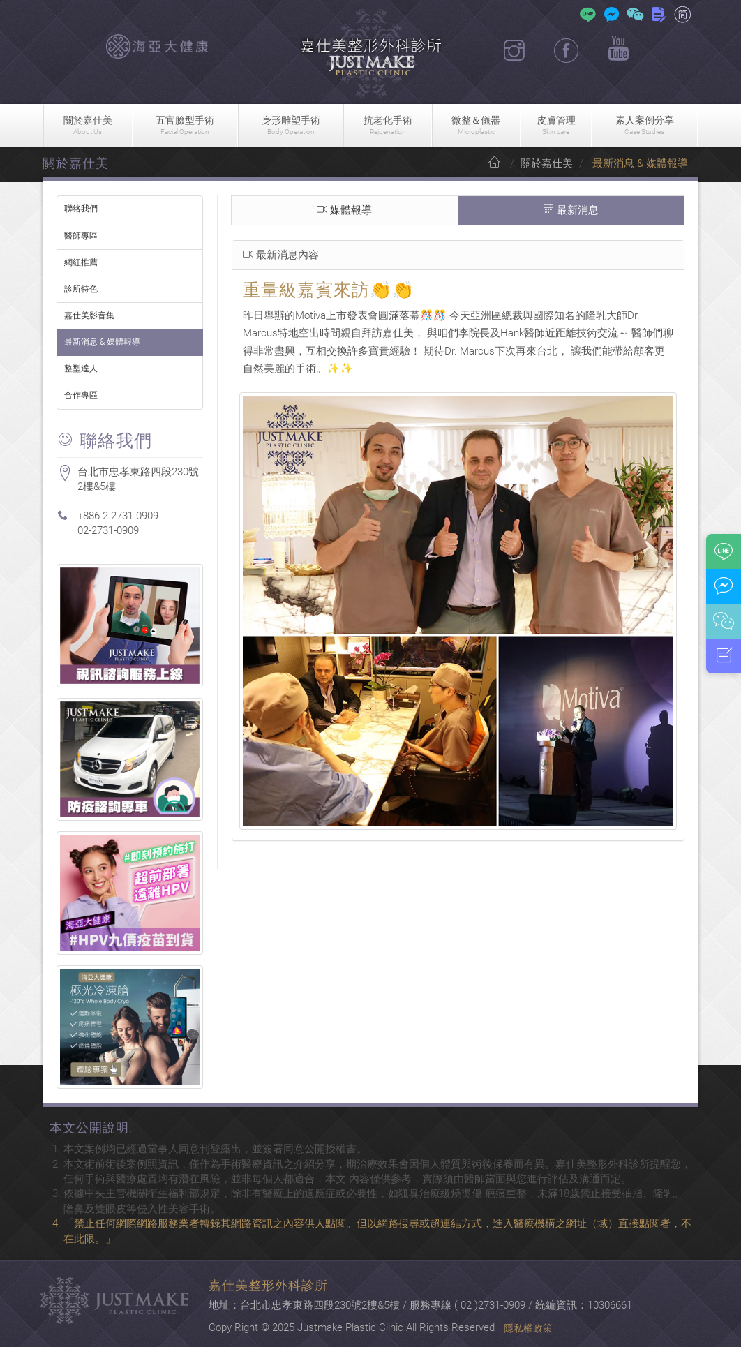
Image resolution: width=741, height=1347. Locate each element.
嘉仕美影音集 (89, 315)
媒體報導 (344, 210)
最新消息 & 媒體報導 (102, 342)
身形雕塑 (291, 125)
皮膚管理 (556, 125)
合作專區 (81, 395)
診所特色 (81, 289)
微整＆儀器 (476, 125)
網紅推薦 (81, 262)
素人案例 (644, 125)
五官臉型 (185, 125)
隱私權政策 (528, 1328)
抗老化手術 (387, 125)
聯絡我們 (81, 209)
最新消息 (571, 210)
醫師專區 (81, 236)
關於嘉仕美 (88, 125)
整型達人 (81, 368)
